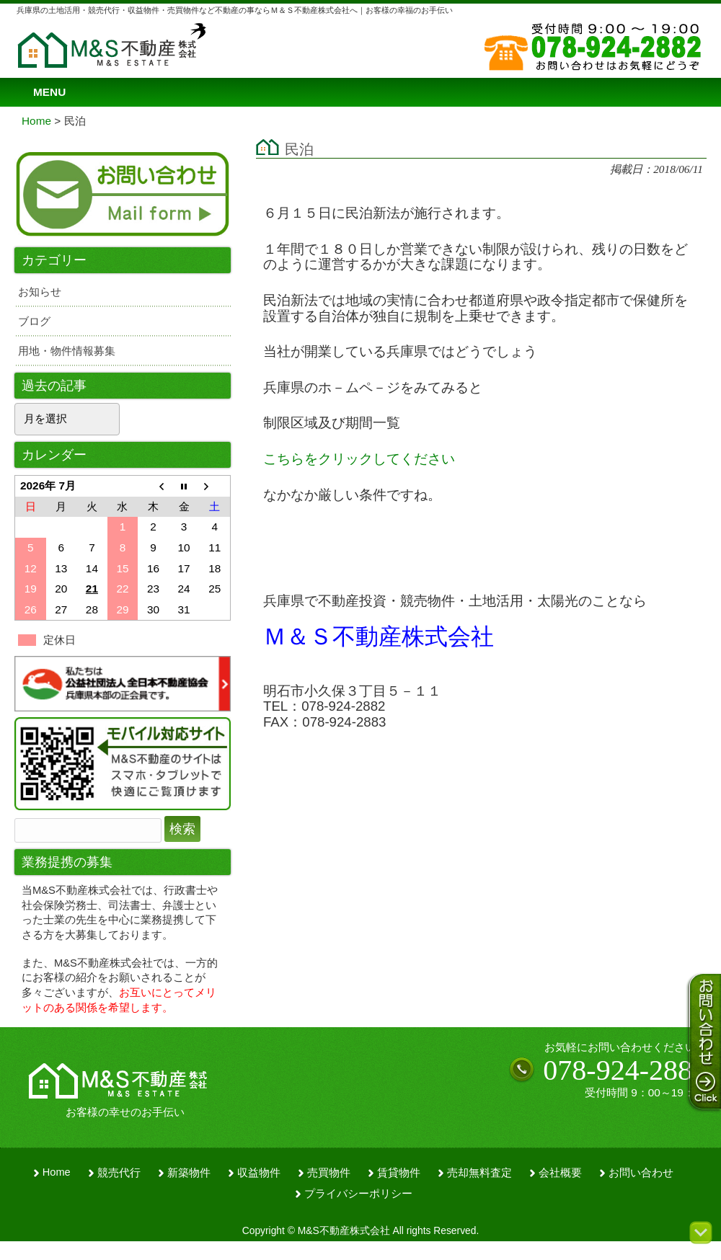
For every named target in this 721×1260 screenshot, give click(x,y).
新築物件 (189, 1173)
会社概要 (560, 1173)
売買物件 (328, 1173)
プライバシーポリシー (358, 1193)
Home (57, 1172)
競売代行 (119, 1173)
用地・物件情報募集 (66, 351)
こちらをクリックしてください (359, 458)
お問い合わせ (641, 1173)
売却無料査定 (479, 1173)
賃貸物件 (398, 1173)
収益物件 (258, 1173)
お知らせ (39, 291)
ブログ (34, 321)
